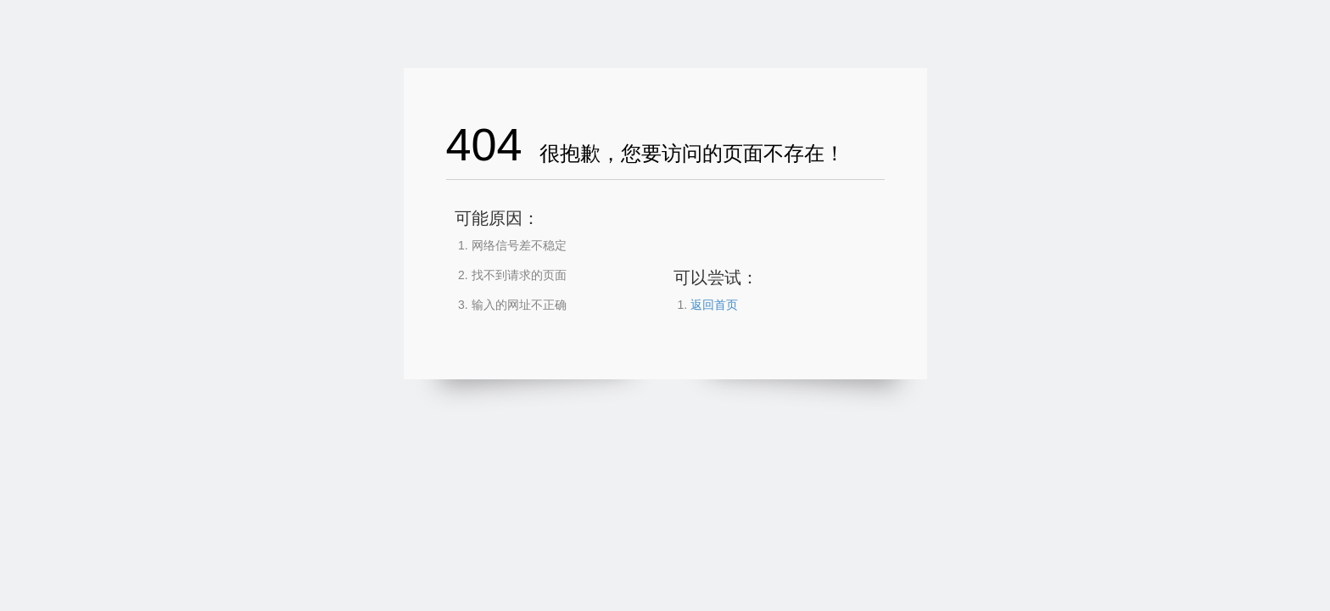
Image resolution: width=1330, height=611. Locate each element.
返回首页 (714, 304)
